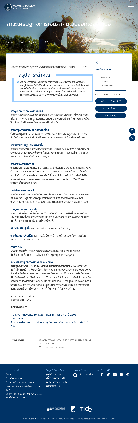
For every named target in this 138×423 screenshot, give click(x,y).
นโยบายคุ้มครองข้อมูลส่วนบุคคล (88, 418)
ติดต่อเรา (10, 374)
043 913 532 (49, 343)
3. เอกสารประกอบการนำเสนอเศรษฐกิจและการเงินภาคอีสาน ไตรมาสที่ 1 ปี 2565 (49, 324)
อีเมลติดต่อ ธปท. (14, 378)
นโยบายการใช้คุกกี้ (108, 418)
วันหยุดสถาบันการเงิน (56, 381)
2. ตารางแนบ (17, 318)
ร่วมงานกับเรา (53, 386)
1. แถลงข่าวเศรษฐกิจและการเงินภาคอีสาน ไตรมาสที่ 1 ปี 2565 (43, 315)
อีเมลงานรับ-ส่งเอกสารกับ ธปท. (21, 382)
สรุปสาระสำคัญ (106, 77)
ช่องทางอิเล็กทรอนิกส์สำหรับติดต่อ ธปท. (23, 388)
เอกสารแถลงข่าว (107, 85)
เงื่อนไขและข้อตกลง (66, 418)
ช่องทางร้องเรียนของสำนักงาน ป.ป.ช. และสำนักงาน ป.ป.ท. (24, 395)
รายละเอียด (105, 81)
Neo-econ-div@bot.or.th (54, 347)
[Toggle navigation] (131, 7)
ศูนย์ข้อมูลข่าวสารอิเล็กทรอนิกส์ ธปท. (55, 375)
